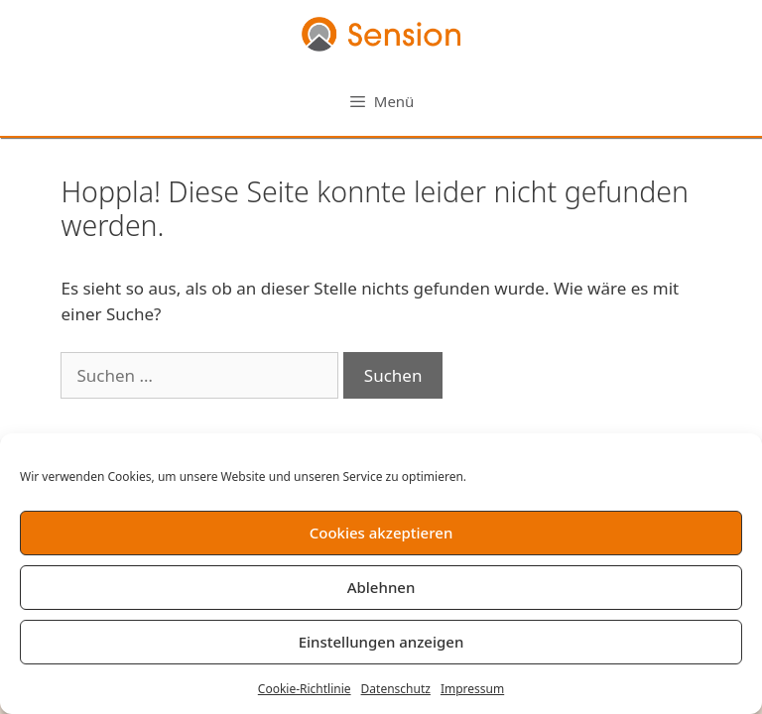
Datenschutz (396, 688)
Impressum (472, 688)
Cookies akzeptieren (381, 532)
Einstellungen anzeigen (381, 642)
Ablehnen (381, 587)
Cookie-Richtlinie (304, 688)
